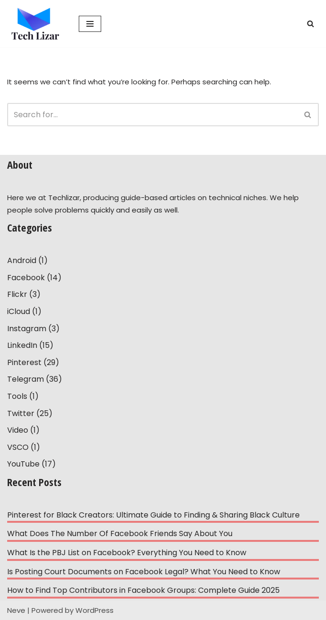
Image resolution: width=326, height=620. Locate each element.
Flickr (17, 294)
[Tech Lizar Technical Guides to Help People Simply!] (35, 24)
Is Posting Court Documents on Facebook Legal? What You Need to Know (143, 571)
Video (17, 430)
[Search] (310, 23)
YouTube (23, 463)
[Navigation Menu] (90, 24)
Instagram (26, 328)
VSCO (18, 447)
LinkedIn (22, 345)
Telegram (25, 379)
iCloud (18, 311)
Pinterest (24, 362)
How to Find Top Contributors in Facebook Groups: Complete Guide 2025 (143, 590)
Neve (16, 610)
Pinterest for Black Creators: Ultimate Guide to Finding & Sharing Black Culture (153, 514)
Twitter (20, 413)
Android (21, 260)
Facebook (26, 277)
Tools (17, 396)
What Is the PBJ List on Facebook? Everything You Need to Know (126, 552)
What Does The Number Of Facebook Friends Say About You (119, 533)
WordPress (94, 610)
